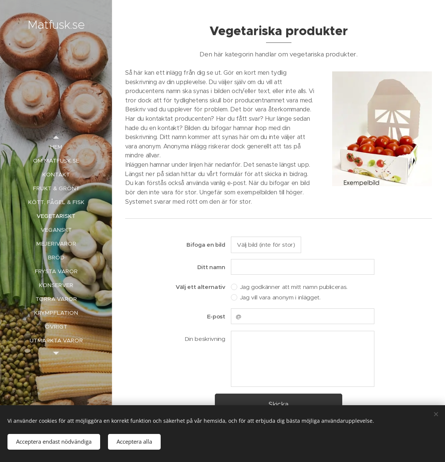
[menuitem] (56, 146)
